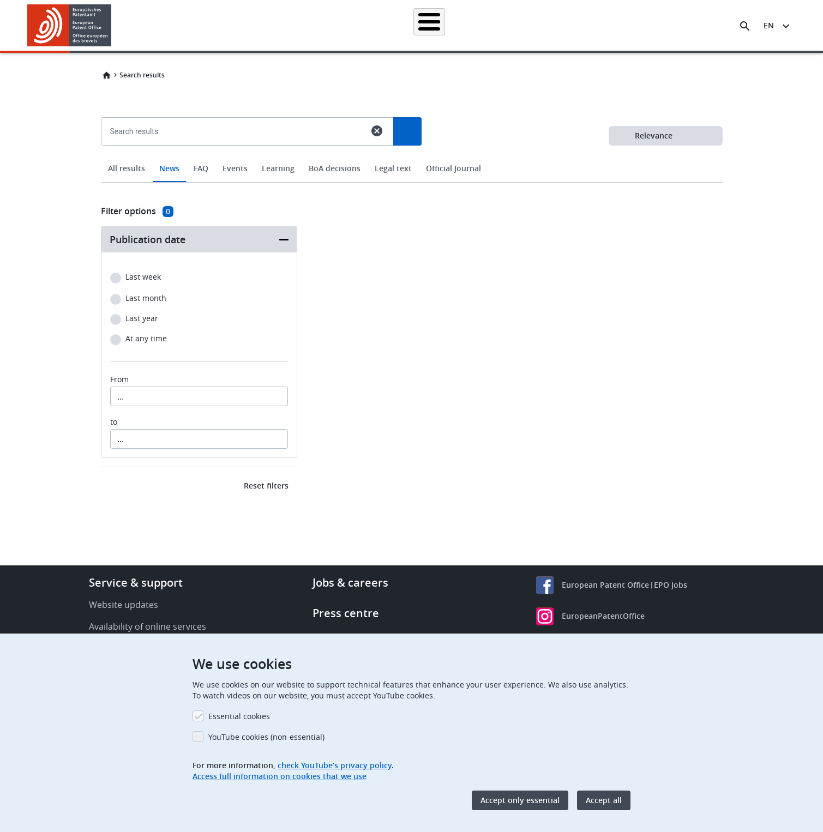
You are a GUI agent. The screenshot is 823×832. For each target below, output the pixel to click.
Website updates (123, 605)
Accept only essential (520, 800)
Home (106, 75)
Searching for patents (295, 25)
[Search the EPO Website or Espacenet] (745, 26)
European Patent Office (605, 585)
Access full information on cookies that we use (280, 776)
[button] (113, 26)
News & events (529, 25)
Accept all (604, 800)
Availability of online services (147, 626)
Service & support (136, 582)
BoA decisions (335, 168)
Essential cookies (239, 716)
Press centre (346, 613)
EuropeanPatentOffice (603, 616)
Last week (143, 277)
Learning (589, 25)
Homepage (222, 25)
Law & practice (461, 25)
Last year (141, 318)
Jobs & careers (350, 582)
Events (235, 168)
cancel (376, 130)
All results (126, 168)
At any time (146, 338)
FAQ (201, 168)
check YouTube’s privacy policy (335, 765)
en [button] (769, 25)
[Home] (69, 25)
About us (639, 25)
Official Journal (453, 168)
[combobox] (412, 156)
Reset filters (266, 485)
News (169, 168)
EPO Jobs (670, 585)
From (119, 379)
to (113, 422)
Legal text (393, 168)
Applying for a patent (383, 25)
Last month (145, 298)
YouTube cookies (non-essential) (266, 737)
